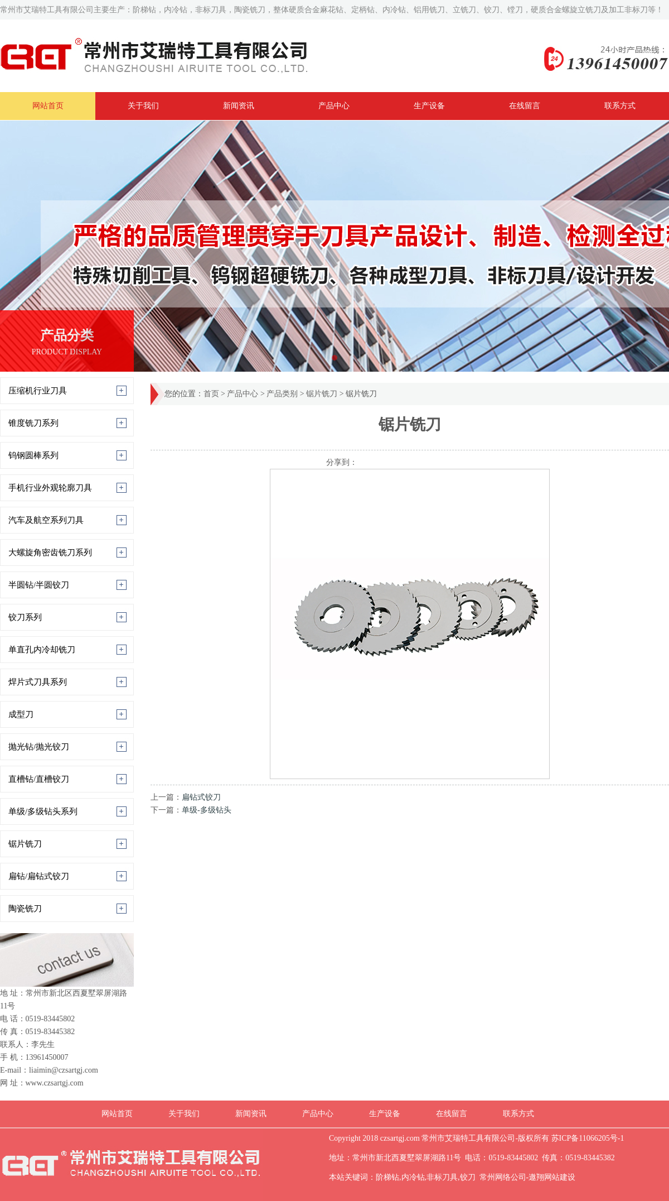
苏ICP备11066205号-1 (586, 1138)
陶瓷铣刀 (25, 908)
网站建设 (559, 1177)
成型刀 (20, 714)
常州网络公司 (502, 1177)
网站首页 (48, 106)
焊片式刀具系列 (37, 682)
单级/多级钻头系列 (42, 811)
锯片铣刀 (25, 843)
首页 (211, 394)
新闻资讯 (238, 106)
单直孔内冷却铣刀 (41, 649)
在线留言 (524, 106)
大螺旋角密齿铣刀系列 (50, 552)
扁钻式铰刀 (201, 797)
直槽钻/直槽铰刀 (38, 779)
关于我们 (143, 106)
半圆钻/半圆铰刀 (38, 584)
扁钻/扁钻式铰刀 (38, 876)
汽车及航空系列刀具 (46, 520)
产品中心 (334, 106)
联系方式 (620, 106)
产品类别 (282, 394)
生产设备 (429, 106)
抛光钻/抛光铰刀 (38, 746)
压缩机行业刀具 (37, 390)
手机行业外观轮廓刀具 (50, 487)
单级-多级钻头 (206, 810)
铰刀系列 (25, 617)
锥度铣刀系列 (33, 423)
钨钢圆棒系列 (33, 455)
